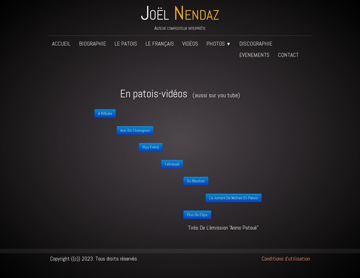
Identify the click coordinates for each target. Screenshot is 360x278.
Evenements (254, 55)
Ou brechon (196, 180)
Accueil (61, 43)
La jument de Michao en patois (233, 197)
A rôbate (105, 113)
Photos (218, 43)
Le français (159, 43)
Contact (288, 55)
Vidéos (190, 43)
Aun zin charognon (135, 130)
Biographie (92, 43)
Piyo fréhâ (151, 147)
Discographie (255, 43)
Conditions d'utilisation (286, 258)
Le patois (125, 43)
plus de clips (197, 214)
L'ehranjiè (172, 164)
